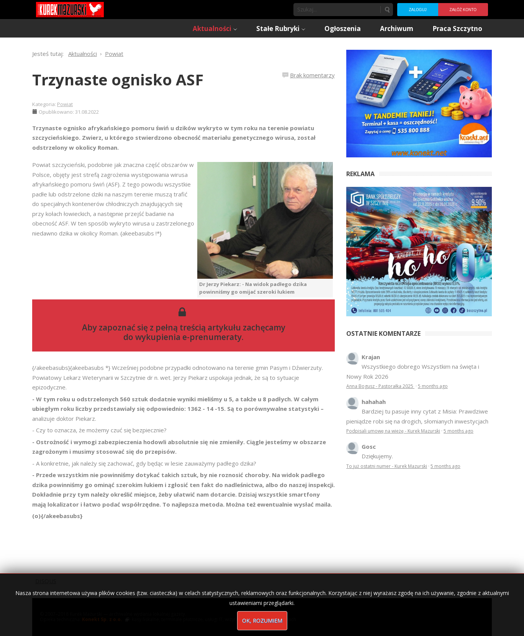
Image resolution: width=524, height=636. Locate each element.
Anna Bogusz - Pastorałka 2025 (380, 386)
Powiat (65, 104)
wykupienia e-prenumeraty (188, 337)
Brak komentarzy (312, 75)
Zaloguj (417, 10)
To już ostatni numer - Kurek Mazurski (386, 466)
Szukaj (386, 9)
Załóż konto (463, 10)
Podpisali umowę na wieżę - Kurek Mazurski (393, 431)
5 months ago (433, 386)
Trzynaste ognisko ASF (117, 79)
